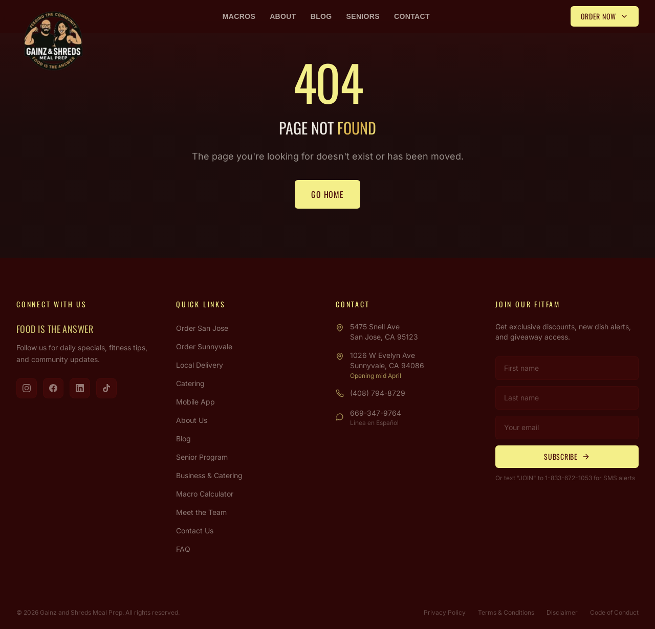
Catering (190, 383)
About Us (191, 420)
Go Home (327, 194)
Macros (239, 16)
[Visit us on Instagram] (26, 388)
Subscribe (567, 456)
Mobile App (195, 401)
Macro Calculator (204, 493)
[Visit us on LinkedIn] (80, 388)
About (283, 16)
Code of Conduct (614, 612)
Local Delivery (199, 365)
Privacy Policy (445, 612)
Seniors (363, 16)
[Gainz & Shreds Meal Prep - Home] (53, 41)
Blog (321, 16)
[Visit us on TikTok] (106, 388)
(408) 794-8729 (377, 393)
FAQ (183, 549)
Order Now (604, 16)
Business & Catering (209, 475)
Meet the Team (201, 512)
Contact (412, 16)
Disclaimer (562, 612)
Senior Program (202, 457)
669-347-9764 (375, 413)
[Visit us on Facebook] (53, 388)
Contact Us (194, 530)
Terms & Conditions (506, 612)
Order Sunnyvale (204, 346)
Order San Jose (202, 328)
